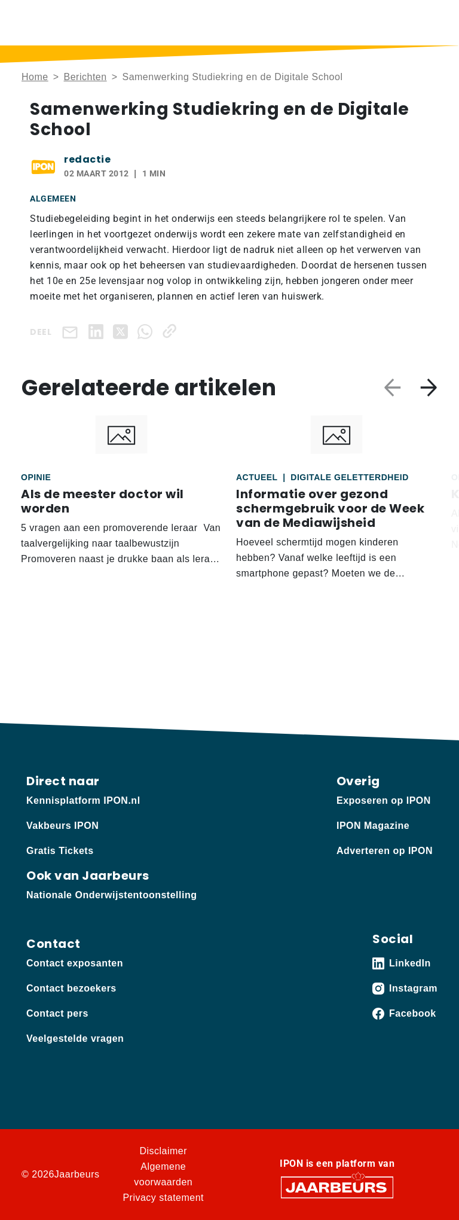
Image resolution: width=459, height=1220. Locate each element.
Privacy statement (163, 1197)
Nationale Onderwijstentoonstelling (111, 895)
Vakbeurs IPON (62, 826)
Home (35, 77)
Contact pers (57, 1013)
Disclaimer (163, 1151)
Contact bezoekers (71, 988)
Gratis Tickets (60, 851)
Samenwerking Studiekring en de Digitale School (232, 77)
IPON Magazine (372, 826)
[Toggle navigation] (426, 22)
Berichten (85, 77)
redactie (87, 159)
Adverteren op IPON (384, 851)
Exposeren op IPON (383, 800)
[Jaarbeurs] (337, 1186)
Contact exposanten (74, 963)
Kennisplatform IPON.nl (83, 800)
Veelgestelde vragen (75, 1038)
